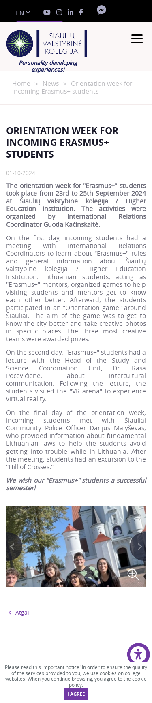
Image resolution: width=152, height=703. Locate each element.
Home (21, 84)
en (20, 13)
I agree (76, 694)
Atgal (22, 612)
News (51, 84)
